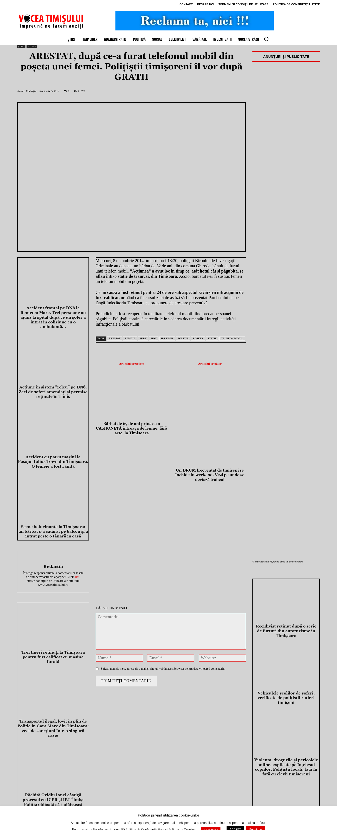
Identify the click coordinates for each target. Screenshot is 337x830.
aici (77, 577)
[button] (266, 39)
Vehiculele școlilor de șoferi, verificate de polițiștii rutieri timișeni (286, 698)
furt (143, 338)
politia (183, 338)
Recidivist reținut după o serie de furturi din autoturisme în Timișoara (286, 631)
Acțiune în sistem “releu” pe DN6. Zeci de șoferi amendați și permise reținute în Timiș (53, 392)
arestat (114, 338)
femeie (130, 338)
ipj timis (167, 338)
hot (154, 338)
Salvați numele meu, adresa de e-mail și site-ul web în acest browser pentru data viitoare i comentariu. (163, 668)
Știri (21, 46)
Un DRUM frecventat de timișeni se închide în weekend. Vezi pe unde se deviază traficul (209, 475)
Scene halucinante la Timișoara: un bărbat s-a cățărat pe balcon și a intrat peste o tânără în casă (53, 531)
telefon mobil (232, 338)
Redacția (31, 91)
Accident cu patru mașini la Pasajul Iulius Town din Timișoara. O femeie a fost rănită (53, 462)
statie (212, 338)
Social (32, 46)
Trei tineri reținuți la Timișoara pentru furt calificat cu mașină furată (53, 657)
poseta (198, 338)
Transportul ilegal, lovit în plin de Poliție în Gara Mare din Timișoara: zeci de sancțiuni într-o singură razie (53, 728)
